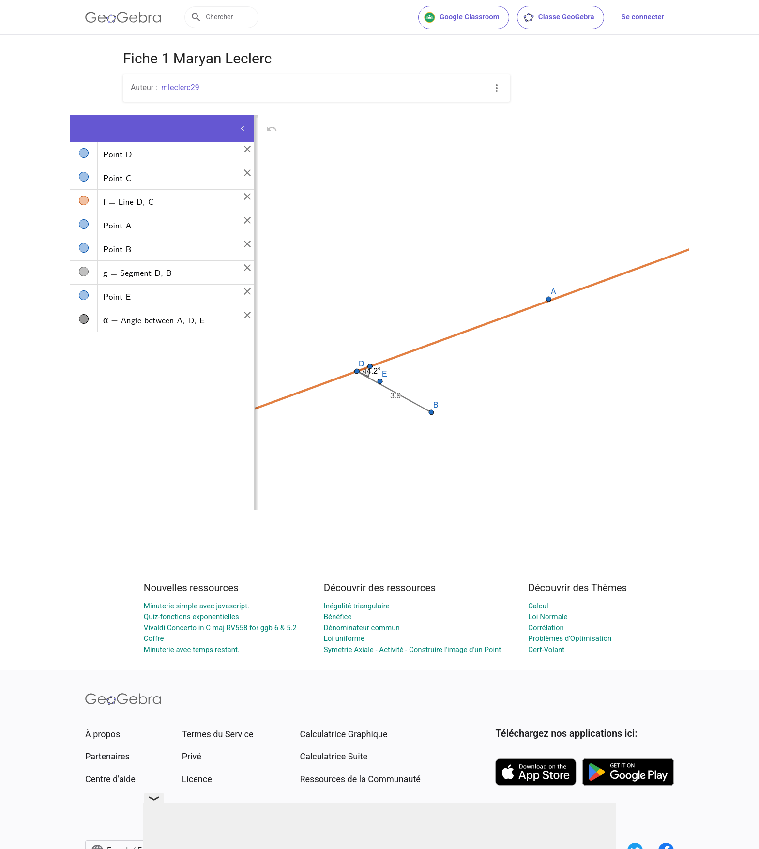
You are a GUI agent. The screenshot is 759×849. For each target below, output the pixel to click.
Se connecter (643, 17)
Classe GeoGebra (558, 17)
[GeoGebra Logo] (123, 17)
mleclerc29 (180, 87)
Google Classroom (462, 17)
